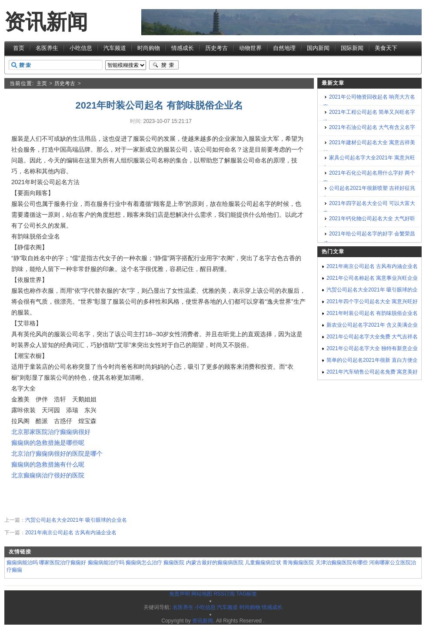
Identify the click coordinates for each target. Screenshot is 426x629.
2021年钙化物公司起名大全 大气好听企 (369, 223)
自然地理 (284, 48)
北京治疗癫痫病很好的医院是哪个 (57, 453)
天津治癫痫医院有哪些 (342, 562)
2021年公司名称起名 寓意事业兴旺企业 (372, 278)
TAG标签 (246, 594)
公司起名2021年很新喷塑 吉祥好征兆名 (369, 193)
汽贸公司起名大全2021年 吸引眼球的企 (372, 290)
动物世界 (250, 48)
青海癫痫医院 (298, 562)
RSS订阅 (224, 594)
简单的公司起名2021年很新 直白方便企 (372, 360)
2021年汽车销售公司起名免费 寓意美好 (372, 372)
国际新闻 (352, 48)
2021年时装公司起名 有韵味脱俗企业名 (372, 313)
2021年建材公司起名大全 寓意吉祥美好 (369, 147)
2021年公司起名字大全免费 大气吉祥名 (372, 337)
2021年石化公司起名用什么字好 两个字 (369, 178)
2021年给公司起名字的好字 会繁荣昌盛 (369, 239)
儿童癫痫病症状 (263, 562)
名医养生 (47, 48)
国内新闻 (318, 48)
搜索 (164, 65)
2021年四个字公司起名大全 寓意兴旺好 (372, 301)
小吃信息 (81, 48)
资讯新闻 (46, 21)
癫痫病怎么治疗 (144, 562)
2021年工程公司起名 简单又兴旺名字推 (369, 117)
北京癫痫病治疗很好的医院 (47, 475)
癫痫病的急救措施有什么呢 (47, 464)
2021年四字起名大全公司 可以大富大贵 (369, 208)
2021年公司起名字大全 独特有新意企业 (372, 348)
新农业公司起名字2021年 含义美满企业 (372, 325)
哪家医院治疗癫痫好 (62, 562)
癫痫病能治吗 (22, 562)
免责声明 (179, 594)
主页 (42, 83)
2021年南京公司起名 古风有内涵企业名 (70, 533)
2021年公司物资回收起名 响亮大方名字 (369, 102)
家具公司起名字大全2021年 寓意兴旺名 (369, 163)
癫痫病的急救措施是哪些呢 (47, 442)
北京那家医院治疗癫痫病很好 (50, 431)
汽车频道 (114, 48)
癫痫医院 (173, 562)
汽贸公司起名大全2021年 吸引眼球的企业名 (76, 520)
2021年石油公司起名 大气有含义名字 (372, 127)
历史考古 (216, 48)
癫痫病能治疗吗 (106, 562)
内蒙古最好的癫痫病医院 (214, 562)
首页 (18, 48)
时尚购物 (148, 48)
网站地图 (201, 594)
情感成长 (182, 48)
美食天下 (386, 48)
